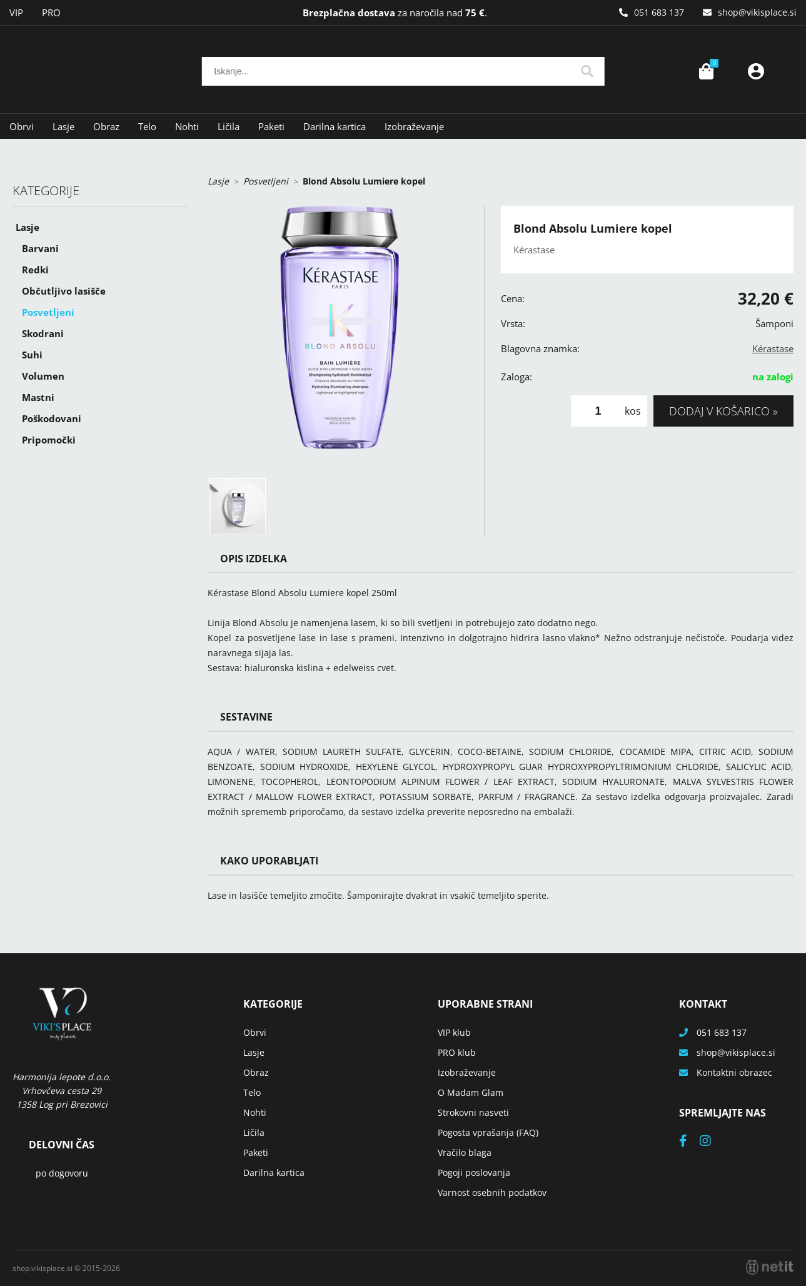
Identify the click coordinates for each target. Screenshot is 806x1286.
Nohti (187, 126)
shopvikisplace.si (757, 12)
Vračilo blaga (464, 1152)
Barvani (40, 248)
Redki (35, 269)
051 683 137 (659, 12)
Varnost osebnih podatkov (492, 1192)
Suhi (32, 354)
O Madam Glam (470, 1092)
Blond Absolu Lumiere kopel (364, 181)
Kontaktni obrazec (734, 1072)
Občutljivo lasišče (64, 291)
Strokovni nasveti (473, 1112)
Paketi (271, 126)
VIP (16, 12)
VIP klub (454, 1032)
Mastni (38, 397)
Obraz (106, 126)
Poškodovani (51, 418)
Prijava (755, 71)
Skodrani (43, 333)
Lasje (63, 126)
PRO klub (457, 1052)
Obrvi (21, 126)
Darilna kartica (334, 126)
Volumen (43, 376)
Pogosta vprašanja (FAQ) (488, 1132)
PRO (51, 12)
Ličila (228, 126)
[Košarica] (705, 71)
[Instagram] (711, 1142)
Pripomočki (49, 439)
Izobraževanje (414, 126)
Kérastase (772, 348)
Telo (147, 126)
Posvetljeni (48, 312)
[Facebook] (689, 1142)
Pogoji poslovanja (474, 1172)
